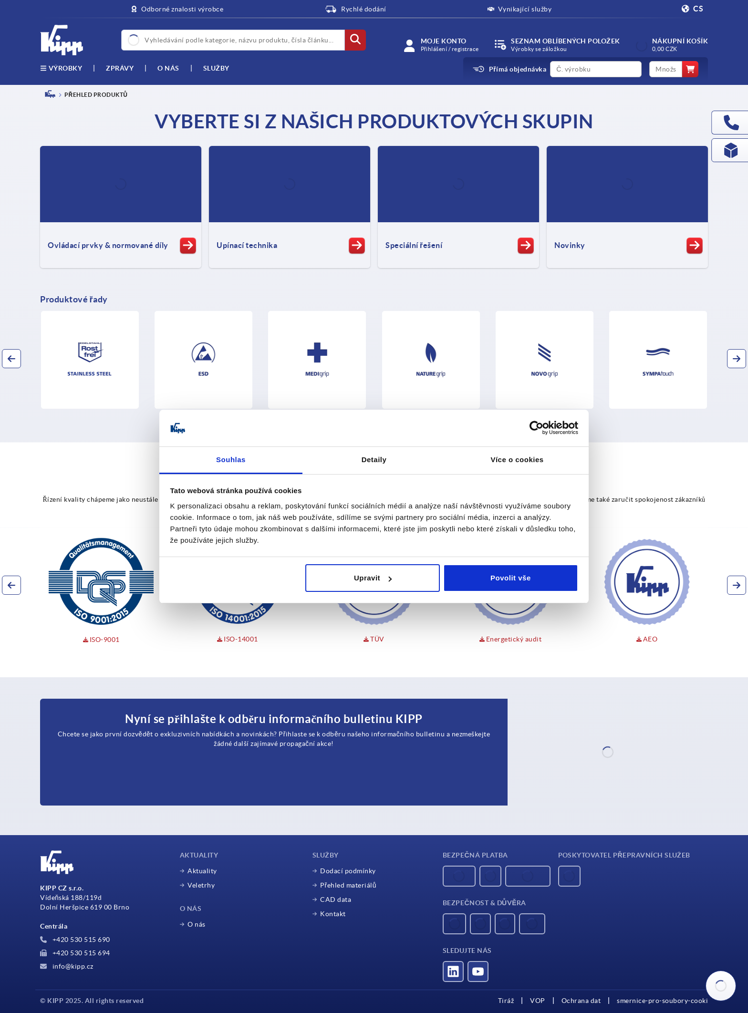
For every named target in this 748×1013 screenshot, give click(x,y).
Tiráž (506, 1000)
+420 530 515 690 (75, 939)
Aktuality (202, 871)
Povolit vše (510, 578)
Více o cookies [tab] (516, 459)
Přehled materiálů (348, 885)
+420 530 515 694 (75, 953)
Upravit (373, 578)
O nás (168, 68)
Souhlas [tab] (231, 459)
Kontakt (333, 914)
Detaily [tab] (374, 459)
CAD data (335, 899)
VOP (537, 1000)
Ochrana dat (581, 1000)
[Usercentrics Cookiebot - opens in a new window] (536, 428)
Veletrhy (201, 885)
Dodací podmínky (348, 871)
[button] (11, 358)
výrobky (61, 68)
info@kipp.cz (67, 966)
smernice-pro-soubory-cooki (662, 1000)
